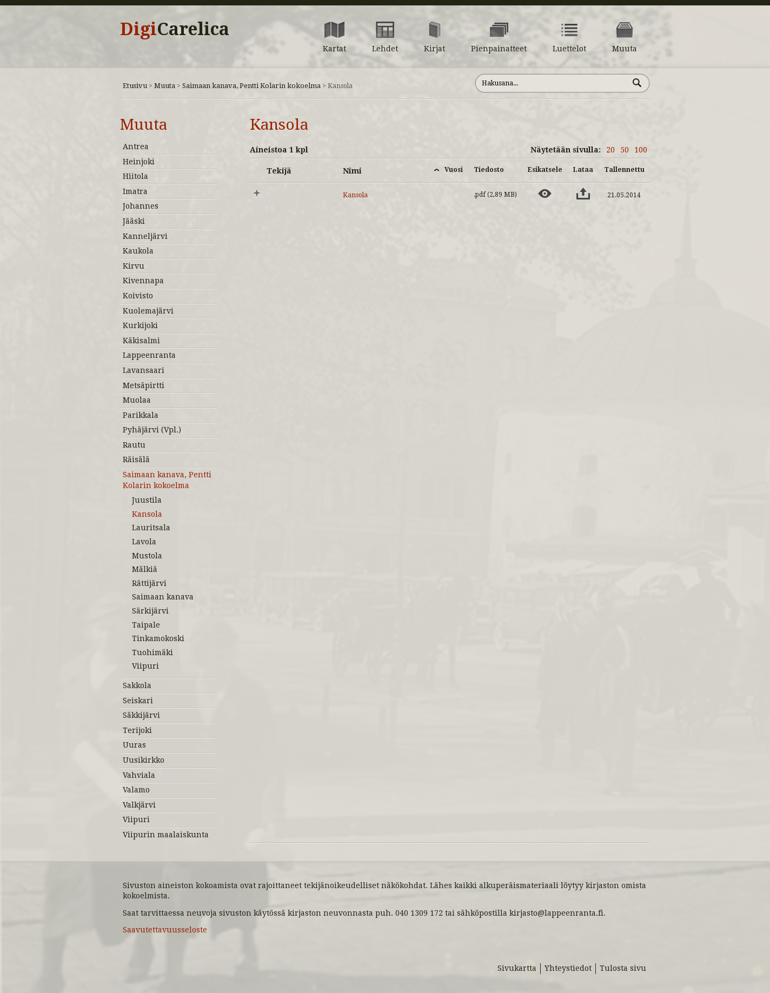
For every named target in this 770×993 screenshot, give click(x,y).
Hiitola (135, 176)
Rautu (134, 445)
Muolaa (137, 400)
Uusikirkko (143, 760)
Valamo (136, 789)
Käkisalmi (141, 340)
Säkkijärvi (141, 715)
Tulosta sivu (623, 968)
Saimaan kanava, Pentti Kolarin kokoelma (251, 86)
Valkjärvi (139, 805)
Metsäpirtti (143, 385)
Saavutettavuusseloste (165, 929)
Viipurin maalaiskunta (166, 834)
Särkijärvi (150, 611)
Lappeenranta (149, 355)
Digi (174, 29)
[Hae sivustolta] (552, 83)
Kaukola (138, 250)
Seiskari (138, 700)
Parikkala (140, 415)
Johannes (140, 206)
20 (610, 149)
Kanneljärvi (145, 236)
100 (640, 149)
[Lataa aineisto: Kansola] (583, 193)
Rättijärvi (149, 583)
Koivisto (138, 295)
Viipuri (145, 666)
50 (624, 149)
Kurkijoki (140, 325)
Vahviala (139, 775)
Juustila (147, 500)
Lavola (144, 541)
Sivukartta (516, 968)
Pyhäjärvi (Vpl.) (152, 429)
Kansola (147, 514)
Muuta (164, 86)
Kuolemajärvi (148, 310)
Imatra (135, 191)
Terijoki (137, 730)
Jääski (134, 221)
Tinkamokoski (158, 638)
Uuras (134, 745)
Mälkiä (144, 569)
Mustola (147, 555)
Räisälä (136, 459)
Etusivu (135, 86)
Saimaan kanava (163, 596)
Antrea (136, 146)
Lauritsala (151, 527)
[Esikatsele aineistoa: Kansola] (545, 193)
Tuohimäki (152, 652)
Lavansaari (143, 370)
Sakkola (137, 685)
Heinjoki (139, 161)
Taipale (146, 625)
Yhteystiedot (568, 968)
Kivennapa (143, 280)
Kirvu (133, 266)
